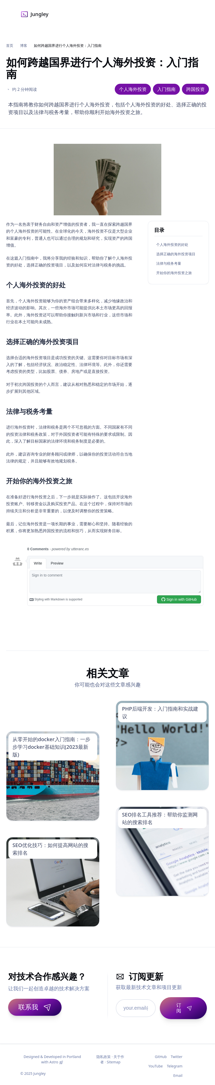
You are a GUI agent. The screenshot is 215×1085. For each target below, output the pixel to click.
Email (177, 1072)
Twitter (176, 1053)
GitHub (161, 1053)
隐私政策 (103, 1053)
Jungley (34, 14)
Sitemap (113, 1058)
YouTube (155, 1062)
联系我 (34, 1006)
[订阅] (181, 1006)
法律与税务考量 (168, 263)
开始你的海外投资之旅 (174, 272)
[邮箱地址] (134, 1006)
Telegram (174, 1062)
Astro (53, 1058)
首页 (9, 45)
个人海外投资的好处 (172, 244)
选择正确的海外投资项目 (175, 253)
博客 (23, 45)
